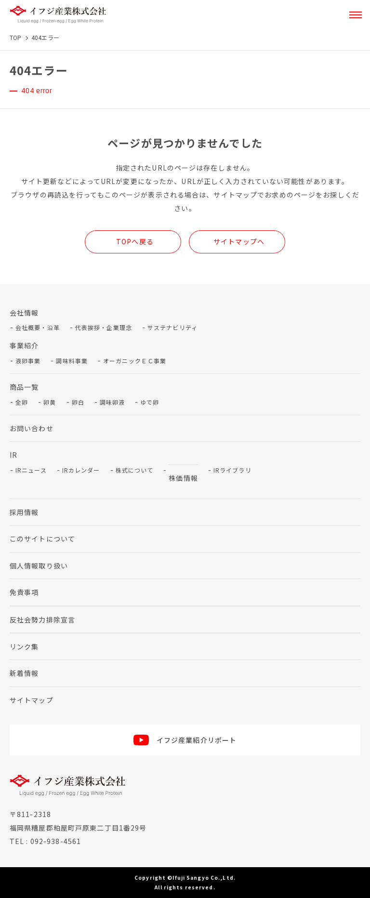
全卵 (21, 402)
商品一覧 (24, 387)
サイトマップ (31, 700)
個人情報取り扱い (39, 565)
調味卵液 (112, 402)
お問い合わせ (31, 428)
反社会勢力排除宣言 (42, 619)
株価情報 (183, 478)
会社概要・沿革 (37, 327)
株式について (135, 470)
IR (13, 455)
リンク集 (24, 646)
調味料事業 (72, 361)
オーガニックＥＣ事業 (134, 361)
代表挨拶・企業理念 (103, 327)
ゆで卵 (149, 402)
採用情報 (24, 512)
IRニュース (31, 470)
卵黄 (49, 402)
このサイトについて (42, 538)
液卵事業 (27, 361)
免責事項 (24, 592)
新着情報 (24, 673)
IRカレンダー (81, 470)
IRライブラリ (232, 470)
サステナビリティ (172, 327)
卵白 (78, 402)
